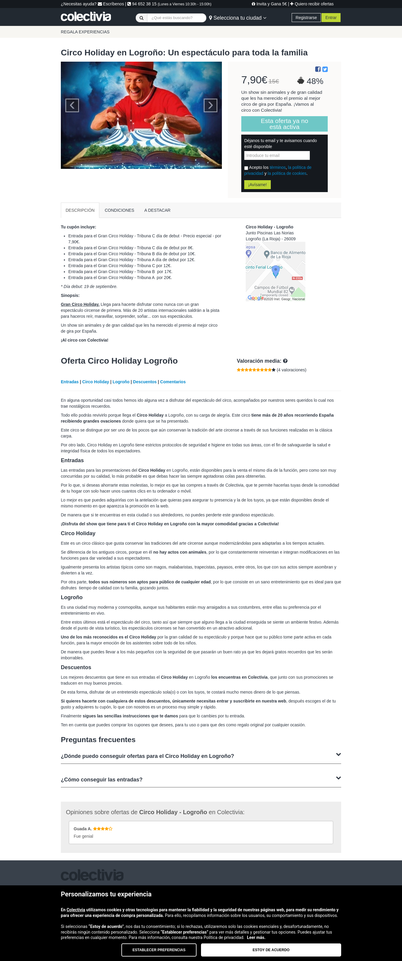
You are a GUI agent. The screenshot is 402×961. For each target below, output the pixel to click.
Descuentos (145, 381)
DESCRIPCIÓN (80, 210)
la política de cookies (287, 173)
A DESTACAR (157, 210)
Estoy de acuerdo (271, 950)
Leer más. (256, 937)
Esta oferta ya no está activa (284, 123)
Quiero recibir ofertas (312, 3)
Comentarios (173, 381)
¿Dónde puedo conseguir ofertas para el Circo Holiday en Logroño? (201, 755)
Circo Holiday (95, 381)
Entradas (70, 381)
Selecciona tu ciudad (237, 18)
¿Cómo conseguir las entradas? (201, 779)
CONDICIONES (119, 210)
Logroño (121, 381)
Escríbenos (111, 3)
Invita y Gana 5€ (269, 3)
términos (278, 167)
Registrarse (306, 17)
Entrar (331, 17)
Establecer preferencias (158, 950)
